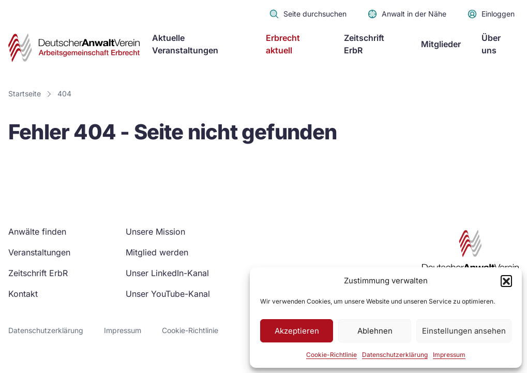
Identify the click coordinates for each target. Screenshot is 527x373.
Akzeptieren (297, 331)
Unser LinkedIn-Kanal (167, 273)
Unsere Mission (155, 231)
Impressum (449, 354)
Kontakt (23, 294)
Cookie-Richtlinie (331, 354)
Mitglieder (441, 44)
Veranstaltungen (39, 252)
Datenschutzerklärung (395, 354)
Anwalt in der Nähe (406, 14)
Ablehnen (375, 331)
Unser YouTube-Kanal (168, 294)
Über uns (491, 44)
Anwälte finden (37, 231)
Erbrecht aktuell (283, 44)
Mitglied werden (157, 252)
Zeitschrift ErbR (364, 44)
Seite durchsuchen (308, 14)
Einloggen (491, 14)
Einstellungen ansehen (464, 331)
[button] (506, 281)
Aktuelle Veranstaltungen (185, 44)
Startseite (24, 93)
